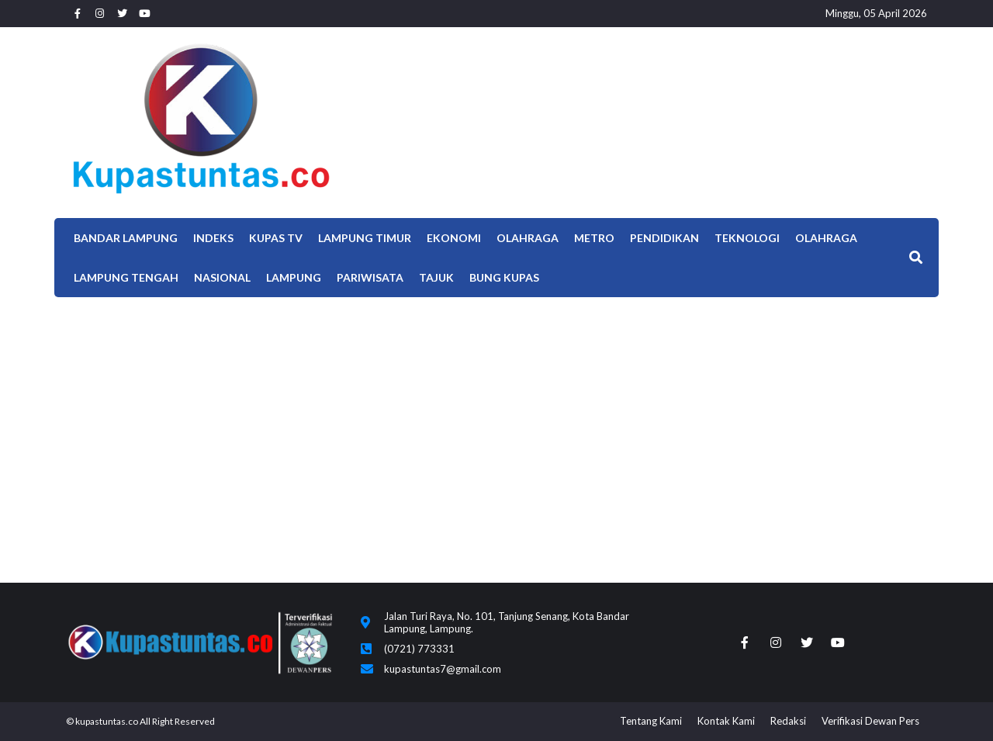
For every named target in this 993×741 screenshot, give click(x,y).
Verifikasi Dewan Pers (870, 721)
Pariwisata (370, 277)
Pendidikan (664, 237)
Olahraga (527, 237)
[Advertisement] (496, 413)
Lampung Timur (364, 237)
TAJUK (436, 277)
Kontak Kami (726, 721)
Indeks (213, 237)
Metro (594, 237)
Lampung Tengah (126, 277)
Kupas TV (276, 237)
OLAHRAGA (826, 237)
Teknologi (747, 237)
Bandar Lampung (126, 237)
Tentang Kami (651, 721)
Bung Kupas (504, 277)
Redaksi (788, 721)
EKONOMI (454, 237)
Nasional (222, 277)
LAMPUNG (293, 277)
